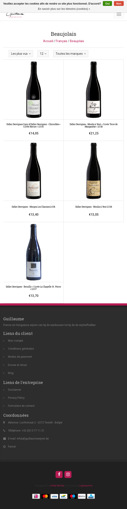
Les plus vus (21, 53)
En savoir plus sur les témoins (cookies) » (64, 8)
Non (118, 3)
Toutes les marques (71, 53)
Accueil (48, 41)
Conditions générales (21, 348)
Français (61, 41)
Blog (11, 373)
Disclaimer (14, 389)
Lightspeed (85, 485)
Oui (107, 3)
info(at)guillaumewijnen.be (33, 438)
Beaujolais (77, 41)
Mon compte (15, 340)
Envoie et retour (17, 365)
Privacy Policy (16, 397)
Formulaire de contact (21, 405)
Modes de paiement (20, 356)
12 (43, 53)
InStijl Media (57, 485)
